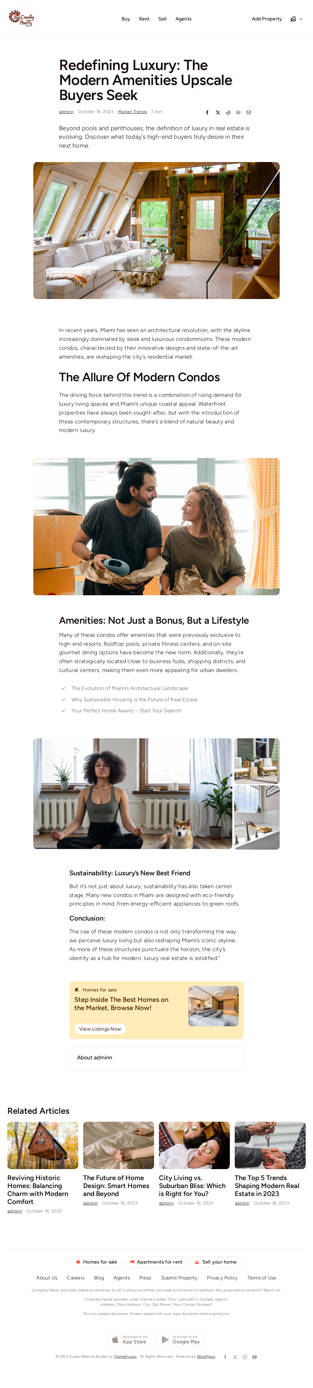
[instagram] (244, 1357)
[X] (218, 113)
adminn (66, 111)
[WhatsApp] (238, 113)
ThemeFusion (125, 1356)
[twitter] (234, 1357)
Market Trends (132, 111)
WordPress (206, 1356)
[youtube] (254, 1357)
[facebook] (224, 1357)
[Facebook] (207, 113)
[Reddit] (228, 113)
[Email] (249, 113)
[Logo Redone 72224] (21, 7)
